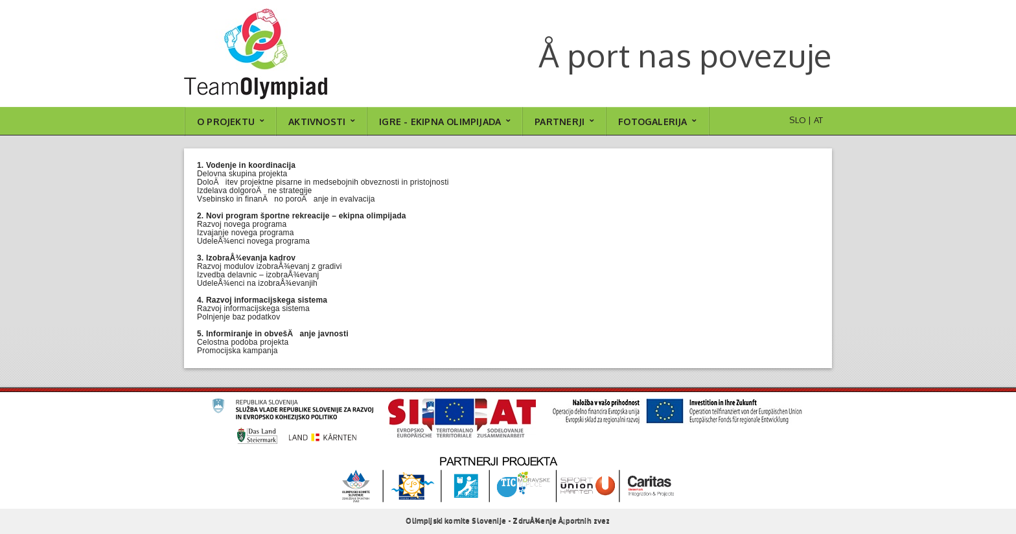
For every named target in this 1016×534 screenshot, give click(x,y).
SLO (797, 120)
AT (818, 120)
